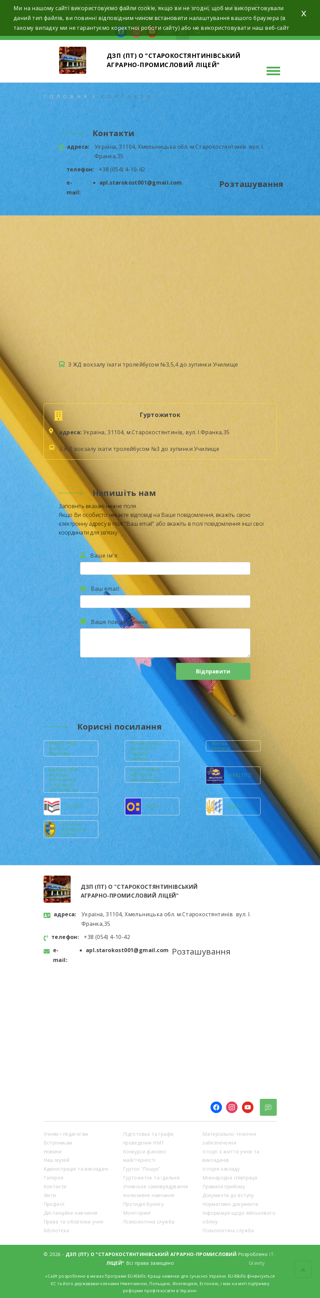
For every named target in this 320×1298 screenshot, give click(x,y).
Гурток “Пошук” (142, 1169)
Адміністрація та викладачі (76, 1169)
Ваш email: (100, 588)
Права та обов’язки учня (73, 1221)
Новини (52, 1151)
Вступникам (58, 1142)
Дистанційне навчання (71, 1213)
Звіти (50, 1195)
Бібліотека (56, 1230)
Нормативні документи (230, 1204)
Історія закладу (221, 1169)
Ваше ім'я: (99, 555)
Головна (67, 96)
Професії (54, 1204)
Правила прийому (223, 1186)
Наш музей (57, 1160)
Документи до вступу (228, 1195)
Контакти (55, 1186)
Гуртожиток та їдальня (151, 1177)
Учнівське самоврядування (155, 1186)
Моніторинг (137, 1213)
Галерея (54, 1177)
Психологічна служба (149, 1221)
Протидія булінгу (143, 1204)
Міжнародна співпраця (229, 1177)
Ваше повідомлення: (114, 622)
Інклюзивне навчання (149, 1195)
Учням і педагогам (66, 1134)
